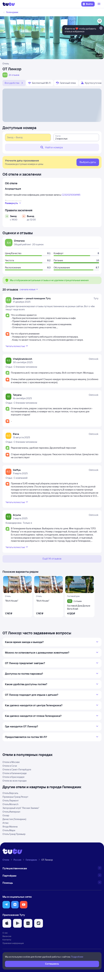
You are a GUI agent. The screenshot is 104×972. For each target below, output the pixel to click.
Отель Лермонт (10, 800)
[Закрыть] (101, 28)
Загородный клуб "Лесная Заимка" (20, 807)
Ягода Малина (10, 826)
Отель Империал (11, 811)
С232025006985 (71, 194)
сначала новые (29, 289)
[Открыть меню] (99, 4)
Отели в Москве (11, 762)
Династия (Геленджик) (14, 819)
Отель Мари (8, 830)
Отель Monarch (10, 804)
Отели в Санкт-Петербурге (16, 769)
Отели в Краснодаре (13, 776)
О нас (5, 933)
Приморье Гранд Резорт (15, 796)
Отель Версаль (10, 793)
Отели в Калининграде (14, 773)
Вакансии (6, 936)
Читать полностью (17, 346)
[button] (6, 904)
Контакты (6, 939)
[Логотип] (8, 4)
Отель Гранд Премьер (13, 834)
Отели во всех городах (14, 780)
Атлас (5, 822)
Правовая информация (13, 943)
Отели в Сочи (9, 765)
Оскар (5, 815)
